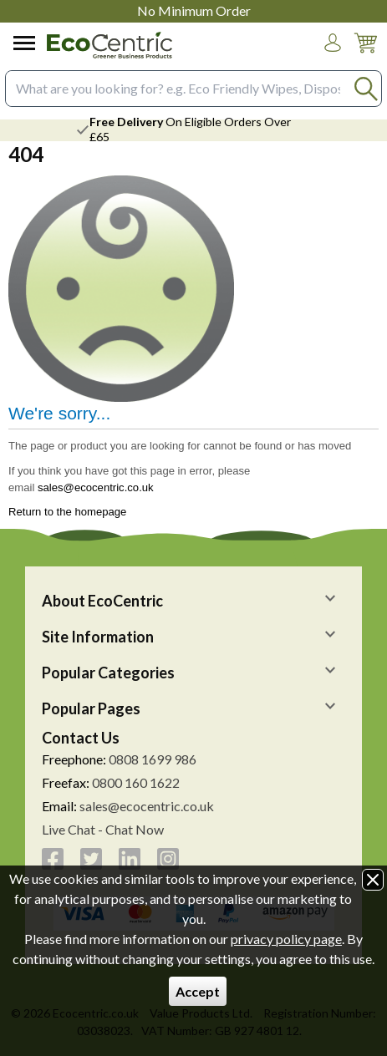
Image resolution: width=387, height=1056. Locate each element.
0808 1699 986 (152, 759)
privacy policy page (286, 939)
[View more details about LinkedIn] (129, 859)
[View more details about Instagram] (168, 859)
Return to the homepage (67, 511)
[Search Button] (365, 88)
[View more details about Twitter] (91, 859)
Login (333, 58)
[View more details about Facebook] (53, 859)
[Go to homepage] (109, 45)
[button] (333, 42)
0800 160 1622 (136, 782)
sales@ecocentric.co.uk (96, 487)
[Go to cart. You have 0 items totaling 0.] (365, 55)
